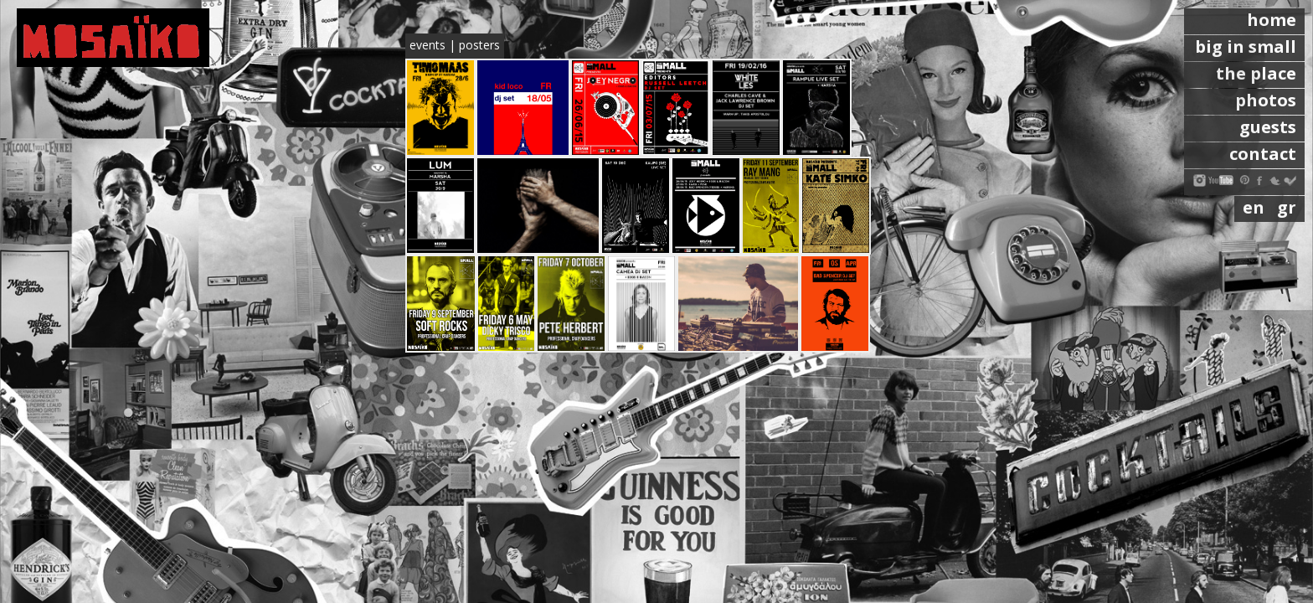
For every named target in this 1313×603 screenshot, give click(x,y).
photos (1265, 100)
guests (1267, 127)
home (1271, 19)
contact (1262, 153)
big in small (1245, 46)
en (1256, 207)
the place (1256, 73)
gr (1286, 207)
